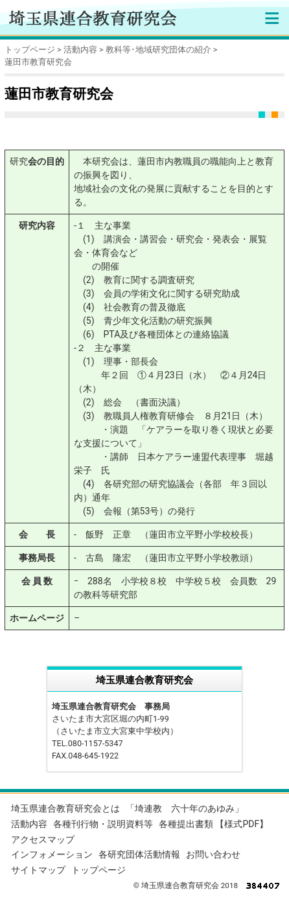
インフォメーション (52, 854)
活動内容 (80, 49)
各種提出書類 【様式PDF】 (213, 824)
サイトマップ (38, 870)
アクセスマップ (43, 839)
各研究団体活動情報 (139, 854)
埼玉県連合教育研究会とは (65, 808)
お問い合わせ (213, 854)
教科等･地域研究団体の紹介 (158, 49)
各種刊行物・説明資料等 (103, 824)
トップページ (30, 49)
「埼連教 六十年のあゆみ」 (185, 808)
